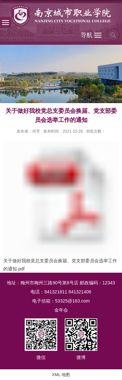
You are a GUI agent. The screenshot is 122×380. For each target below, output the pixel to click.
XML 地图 (61, 374)
